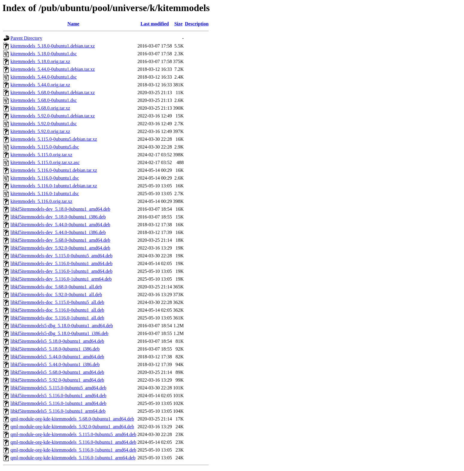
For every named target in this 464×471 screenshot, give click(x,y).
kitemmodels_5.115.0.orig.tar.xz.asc (45, 162)
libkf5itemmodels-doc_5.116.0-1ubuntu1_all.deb (57, 317)
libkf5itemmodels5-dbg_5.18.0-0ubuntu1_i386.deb (59, 333)
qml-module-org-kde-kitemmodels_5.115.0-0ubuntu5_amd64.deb (73, 434)
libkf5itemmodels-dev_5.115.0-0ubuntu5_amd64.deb (61, 255)
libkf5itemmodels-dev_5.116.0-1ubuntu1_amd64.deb (61, 271)
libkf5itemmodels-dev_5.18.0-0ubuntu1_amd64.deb (60, 209)
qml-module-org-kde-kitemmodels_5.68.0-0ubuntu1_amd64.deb (72, 418)
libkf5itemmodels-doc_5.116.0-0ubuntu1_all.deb (57, 310)
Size (178, 23)
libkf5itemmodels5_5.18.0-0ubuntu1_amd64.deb (57, 341)
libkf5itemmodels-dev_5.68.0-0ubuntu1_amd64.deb (60, 240)
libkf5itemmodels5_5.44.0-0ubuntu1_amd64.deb (57, 356)
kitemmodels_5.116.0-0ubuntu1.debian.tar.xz (53, 170)
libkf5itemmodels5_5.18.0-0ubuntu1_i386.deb (55, 348)
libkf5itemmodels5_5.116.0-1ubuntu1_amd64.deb (58, 403)
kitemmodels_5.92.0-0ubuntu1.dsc (43, 123)
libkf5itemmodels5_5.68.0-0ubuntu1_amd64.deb (57, 372)
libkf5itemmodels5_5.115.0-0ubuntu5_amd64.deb (58, 387)
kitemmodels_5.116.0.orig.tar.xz (41, 201)
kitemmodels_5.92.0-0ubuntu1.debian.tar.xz (52, 115)
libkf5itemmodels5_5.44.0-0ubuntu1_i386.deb (55, 364)
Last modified (155, 23)
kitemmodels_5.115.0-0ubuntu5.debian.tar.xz (53, 139)
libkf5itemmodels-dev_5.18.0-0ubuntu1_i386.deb (58, 216)
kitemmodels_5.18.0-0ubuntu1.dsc (43, 53)
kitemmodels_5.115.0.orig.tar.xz (41, 154)
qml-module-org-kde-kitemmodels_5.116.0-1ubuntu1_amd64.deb (73, 449)
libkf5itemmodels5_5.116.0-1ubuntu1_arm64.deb (58, 411)
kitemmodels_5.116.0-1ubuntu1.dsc (44, 193)
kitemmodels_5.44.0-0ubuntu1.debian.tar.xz (52, 69)
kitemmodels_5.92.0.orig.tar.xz (40, 131)
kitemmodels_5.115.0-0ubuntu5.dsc (44, 146)
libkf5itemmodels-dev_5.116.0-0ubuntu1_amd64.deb (61, 263)
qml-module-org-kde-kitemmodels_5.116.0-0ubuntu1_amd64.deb (73, 442)
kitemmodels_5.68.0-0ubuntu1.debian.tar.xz (52, 92)
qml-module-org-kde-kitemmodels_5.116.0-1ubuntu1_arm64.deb (72, 457)
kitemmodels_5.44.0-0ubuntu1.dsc (43, 76)
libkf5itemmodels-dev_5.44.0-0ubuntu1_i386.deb (58, 232)
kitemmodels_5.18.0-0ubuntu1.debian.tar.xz (52, 45)
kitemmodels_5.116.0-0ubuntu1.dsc (44, 178)
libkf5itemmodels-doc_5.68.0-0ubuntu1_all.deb (56, 286)
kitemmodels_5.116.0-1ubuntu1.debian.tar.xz (53, 185)
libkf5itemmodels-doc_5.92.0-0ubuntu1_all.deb (56, 294)
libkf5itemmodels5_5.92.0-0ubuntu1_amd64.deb (57, 380)
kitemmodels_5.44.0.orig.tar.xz (40, 84)
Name (73, 23)
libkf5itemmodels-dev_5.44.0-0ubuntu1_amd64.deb (60, 224)
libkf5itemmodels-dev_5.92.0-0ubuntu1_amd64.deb (60, 247)
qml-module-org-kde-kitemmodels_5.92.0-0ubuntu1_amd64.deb (72, 426)
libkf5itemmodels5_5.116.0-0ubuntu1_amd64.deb (58, 395)
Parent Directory (26, 38)
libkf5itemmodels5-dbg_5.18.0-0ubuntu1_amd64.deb (61, 325)
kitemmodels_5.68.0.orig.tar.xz (40, 108)
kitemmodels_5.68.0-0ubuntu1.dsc (43, 100)
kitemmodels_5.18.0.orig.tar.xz (40, 61)
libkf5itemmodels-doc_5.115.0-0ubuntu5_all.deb (57, 302)
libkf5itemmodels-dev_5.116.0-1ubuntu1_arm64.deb (61, 279)
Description (197, 23)
